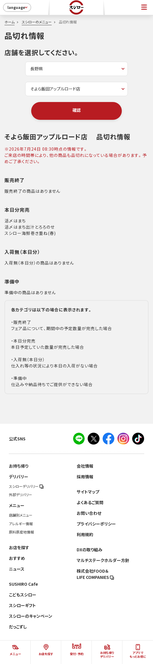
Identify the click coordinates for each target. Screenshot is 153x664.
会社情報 (85, 466)
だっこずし (18, 627)
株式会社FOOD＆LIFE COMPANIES (95, 574)
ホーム (9, 22)
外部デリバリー (20, 494)
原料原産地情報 (21, 532)
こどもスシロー (22, 595)
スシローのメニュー (37, 22)
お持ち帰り (18, 466)
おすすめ (17, 558)
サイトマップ (88, 492)
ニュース (16, 569)
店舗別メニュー (20, 515)
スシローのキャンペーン (30, 616)
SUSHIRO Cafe (23, 584)
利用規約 (85, 534)
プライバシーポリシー (96, 524)
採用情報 (85, 477)
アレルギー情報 (21, 523)
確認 (76, 110)
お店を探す (19, 547)
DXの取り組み (89, 549)
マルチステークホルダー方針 (103, 560)
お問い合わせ (89, 513)
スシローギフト (22, 605)
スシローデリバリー (26, 486)
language (18, 7)
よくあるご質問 (90, 502)
